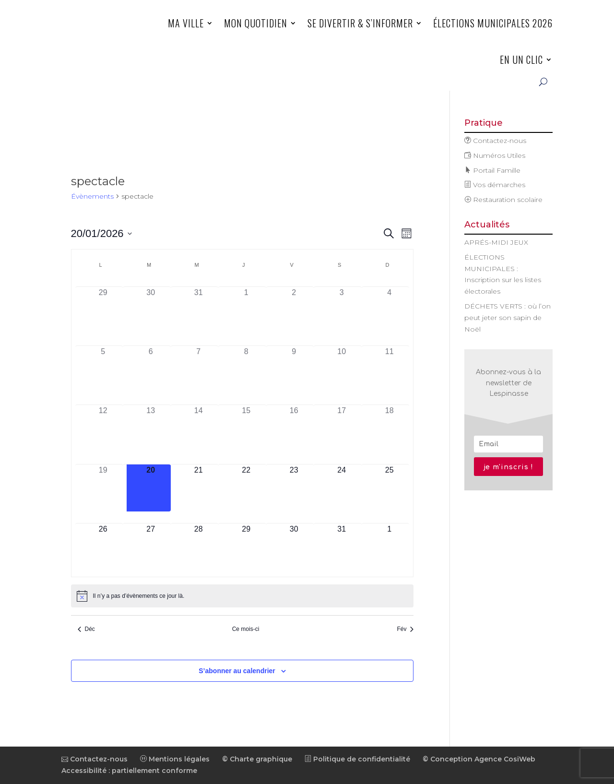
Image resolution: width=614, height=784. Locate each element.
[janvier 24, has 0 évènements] (342, 488)
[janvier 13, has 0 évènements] (151, 428)
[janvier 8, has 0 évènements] (246, 369)
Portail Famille (492, 170)
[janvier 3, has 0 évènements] (342, 310)
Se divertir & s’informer (360, 23)
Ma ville (186, 23)
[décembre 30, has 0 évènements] (151, 310)
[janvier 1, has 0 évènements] (246, 310)
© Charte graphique (257, 759)
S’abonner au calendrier (237, 671)
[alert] (242, 595)
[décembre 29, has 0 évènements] (103, 310)
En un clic (521, 59)
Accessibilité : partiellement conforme (129, 770)
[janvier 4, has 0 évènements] (389, 310)
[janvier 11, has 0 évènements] (389, 369)
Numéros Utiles (494, 155)
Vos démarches (494, 184)
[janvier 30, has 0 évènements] (294, 547)
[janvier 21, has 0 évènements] (199, 488)
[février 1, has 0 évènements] (389, 547)
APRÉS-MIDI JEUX (496, 242)
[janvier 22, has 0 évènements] (246, 488)
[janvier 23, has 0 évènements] (294, 488)
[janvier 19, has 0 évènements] (103, 488)
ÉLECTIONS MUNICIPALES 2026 (493, 23)
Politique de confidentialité (357, 759)
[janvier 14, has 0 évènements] (199, 428)
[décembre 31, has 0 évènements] (199, 310)
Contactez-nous (495, 140)
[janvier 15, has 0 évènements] (246, 428)
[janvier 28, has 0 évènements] (199, 547)
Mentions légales (175, 759)
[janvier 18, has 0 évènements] (389, 428)
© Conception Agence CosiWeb (479, 759)
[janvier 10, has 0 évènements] (342, 369)
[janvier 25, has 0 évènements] (389, 488)
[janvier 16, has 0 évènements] (294, 428)
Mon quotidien (255, 23)
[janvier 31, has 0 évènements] (342, 547)
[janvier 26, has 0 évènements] (103, 547)
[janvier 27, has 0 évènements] (151, 547)
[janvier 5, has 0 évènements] (103, 369)
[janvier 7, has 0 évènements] (199, 369)
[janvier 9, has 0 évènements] (294, 369)
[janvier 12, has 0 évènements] (103, 428)
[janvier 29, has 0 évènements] (246, 547)
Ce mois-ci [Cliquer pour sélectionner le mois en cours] (246, 629)
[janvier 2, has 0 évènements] (294, 310)
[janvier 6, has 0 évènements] (151, 369)
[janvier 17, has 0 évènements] (342, 428)
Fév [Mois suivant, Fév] (405, 629)
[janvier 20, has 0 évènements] (151, 488)
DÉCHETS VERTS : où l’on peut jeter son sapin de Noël (507, 317)
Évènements (92, 196)
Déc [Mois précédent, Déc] (86, 629)
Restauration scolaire (503, 199)
